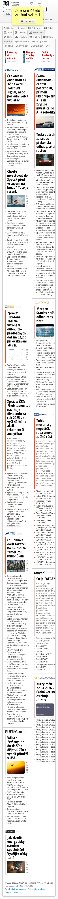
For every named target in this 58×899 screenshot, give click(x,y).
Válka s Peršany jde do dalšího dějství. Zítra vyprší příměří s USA (17, 748)
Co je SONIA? (42, 641)
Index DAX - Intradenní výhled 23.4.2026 (46, 497)
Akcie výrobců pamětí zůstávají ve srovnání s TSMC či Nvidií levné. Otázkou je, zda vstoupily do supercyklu (46, 225)
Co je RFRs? (41, 651)
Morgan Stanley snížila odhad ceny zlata (46, 315)
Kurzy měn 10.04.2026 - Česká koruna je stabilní (47, 755)
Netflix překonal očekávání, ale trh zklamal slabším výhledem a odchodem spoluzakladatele (17, 688)
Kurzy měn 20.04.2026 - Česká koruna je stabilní (47, 726)
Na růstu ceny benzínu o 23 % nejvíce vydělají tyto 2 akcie (18, 146)
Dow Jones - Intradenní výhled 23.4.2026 (46, 533)
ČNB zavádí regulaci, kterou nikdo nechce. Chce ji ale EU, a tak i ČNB (16, 795)
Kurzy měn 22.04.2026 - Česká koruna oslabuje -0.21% (46, 692)
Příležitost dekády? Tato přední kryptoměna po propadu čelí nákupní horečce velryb (17, 130)
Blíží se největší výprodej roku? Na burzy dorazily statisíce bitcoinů (18, 162)
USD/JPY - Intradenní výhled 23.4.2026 (45, 563)
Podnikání (8, 46)
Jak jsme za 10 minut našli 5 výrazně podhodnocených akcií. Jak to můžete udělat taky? (17, 216)
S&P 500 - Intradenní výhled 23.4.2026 (45, 538)
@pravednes (39, 889)
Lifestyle (21, 37)
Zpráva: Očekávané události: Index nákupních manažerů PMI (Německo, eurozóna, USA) (16, 521)
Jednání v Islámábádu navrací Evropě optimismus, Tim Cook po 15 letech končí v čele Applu (18, 642)
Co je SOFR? (42, 648)
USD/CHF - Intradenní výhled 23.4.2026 (46, 558)
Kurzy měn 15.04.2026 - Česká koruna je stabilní (47, 740)
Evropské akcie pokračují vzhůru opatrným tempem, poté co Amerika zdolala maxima (17, 719)
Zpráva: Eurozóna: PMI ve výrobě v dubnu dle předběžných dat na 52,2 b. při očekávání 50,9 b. (17, 329)
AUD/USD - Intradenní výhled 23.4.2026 (46, 553)
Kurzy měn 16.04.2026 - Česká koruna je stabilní (47, 736)
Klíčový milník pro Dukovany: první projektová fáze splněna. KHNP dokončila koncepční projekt (18, 654)
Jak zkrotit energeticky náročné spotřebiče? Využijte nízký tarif (17, 847)
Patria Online (45, 61)
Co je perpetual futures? (47, 664)
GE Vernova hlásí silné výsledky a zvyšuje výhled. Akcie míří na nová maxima (46, 181)
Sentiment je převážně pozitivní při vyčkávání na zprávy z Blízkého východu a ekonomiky (17, 632)
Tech (8, 32)
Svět (48, 46)
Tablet (15, 892)
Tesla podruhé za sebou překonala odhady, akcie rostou (46, 142)
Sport (8, 37)
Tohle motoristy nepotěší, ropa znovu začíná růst (44, 429)
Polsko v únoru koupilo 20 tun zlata (46, 405)
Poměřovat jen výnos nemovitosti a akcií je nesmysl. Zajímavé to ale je (16, 819)
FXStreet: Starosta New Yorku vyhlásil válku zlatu (46, 384)
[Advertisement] (17, 291)
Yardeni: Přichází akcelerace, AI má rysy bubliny (46, 199)
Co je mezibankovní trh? (47, 638)
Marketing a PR (39, 41)
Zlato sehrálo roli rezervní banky (43, 378)
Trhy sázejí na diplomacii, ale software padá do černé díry (17, 811)
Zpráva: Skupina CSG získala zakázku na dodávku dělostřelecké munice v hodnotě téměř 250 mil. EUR (17, 381)
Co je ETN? (41, 669)
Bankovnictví (37, 46)
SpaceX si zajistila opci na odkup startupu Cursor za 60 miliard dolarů (46, 236)
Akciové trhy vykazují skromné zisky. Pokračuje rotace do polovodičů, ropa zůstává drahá (16, 699)
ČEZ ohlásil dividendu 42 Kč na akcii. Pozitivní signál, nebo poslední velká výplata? (17, 88)
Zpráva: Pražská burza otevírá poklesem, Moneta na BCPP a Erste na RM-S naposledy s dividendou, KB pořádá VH (18, 479)
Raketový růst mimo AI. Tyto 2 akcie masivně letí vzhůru (18, 139)
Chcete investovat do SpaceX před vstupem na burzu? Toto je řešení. (17, 181)
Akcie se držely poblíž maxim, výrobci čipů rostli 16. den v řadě (46, 172)
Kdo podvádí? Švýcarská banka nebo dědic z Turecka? (46, 343)
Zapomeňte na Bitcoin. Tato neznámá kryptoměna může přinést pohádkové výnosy (17, 261)
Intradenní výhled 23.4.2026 (44, 502)
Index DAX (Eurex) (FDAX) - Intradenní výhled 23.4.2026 (45, 508)
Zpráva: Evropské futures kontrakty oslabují (15, 504)
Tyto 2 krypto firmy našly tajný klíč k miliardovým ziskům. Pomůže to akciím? (18, 243)
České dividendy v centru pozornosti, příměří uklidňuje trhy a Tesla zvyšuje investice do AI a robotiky (17, 580)
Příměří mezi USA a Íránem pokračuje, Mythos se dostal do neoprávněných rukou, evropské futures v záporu (17, 610)
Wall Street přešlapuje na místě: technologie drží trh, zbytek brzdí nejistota (46, 260)
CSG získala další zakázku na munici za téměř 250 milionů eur (16, 548)
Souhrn (9, 28)
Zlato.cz (29, 61)
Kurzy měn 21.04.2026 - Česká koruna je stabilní (47, 721)
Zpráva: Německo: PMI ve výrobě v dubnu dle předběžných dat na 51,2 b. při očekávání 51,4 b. (18, 392)
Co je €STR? (41, 646)
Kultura (34, 37)
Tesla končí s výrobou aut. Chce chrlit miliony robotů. (17, 122)
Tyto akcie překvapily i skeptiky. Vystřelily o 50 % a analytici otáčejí (17, 153)
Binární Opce (11, 61)
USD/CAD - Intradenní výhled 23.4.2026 (46, 548)
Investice (8, 41)
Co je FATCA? (45, 579)
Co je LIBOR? (42, 659)
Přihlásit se (47, 19)
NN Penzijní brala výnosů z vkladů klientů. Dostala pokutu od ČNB (17, 787)
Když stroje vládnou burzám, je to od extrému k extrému (15, 780)
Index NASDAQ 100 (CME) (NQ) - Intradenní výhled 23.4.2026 (47, 527)
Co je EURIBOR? (44, 654)
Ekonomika (36, 32)
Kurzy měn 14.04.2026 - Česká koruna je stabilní (47, 745)
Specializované (22, 41)
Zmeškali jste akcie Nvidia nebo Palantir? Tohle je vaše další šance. (16, 226)
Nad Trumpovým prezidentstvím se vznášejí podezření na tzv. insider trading (46, 291)
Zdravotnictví (22, 46)
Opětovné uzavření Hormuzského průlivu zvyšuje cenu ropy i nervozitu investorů (16, 677)
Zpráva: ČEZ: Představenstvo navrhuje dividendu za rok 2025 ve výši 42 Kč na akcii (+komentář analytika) (17, 418)
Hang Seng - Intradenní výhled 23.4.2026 (46, 543)
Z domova (34, 28)
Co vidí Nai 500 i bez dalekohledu (45, 349)
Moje (21, 28)
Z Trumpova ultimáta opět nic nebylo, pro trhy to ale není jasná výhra (17, 599)
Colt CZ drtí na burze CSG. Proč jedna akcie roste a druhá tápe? (17, 251)
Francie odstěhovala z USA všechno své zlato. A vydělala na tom (46, 391)
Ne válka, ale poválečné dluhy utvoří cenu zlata (46, 373)
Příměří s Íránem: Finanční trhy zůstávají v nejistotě (18, 804)
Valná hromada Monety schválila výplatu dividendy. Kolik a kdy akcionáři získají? (17, 622)
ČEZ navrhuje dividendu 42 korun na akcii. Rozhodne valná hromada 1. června (17, 591)
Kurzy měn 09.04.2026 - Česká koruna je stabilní (47, 760)
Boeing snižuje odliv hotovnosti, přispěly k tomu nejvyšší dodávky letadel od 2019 (46, 190)
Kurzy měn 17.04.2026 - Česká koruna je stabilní (47, 731)
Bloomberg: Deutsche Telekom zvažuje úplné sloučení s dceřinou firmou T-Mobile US (46, 214)
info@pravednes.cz (19, 889)
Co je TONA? (42, 643)
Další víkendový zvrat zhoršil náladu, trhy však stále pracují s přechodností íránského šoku (17, 666)
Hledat (7, 14)
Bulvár (49, 28)
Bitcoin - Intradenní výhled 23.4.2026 (44, 492)
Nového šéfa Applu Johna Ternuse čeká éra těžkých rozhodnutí (47, 282)
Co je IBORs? (42, 662)
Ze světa (21, 32)
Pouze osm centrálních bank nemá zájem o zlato (46, 362)
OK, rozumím (27, 21)
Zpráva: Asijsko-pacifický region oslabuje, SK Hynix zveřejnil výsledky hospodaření (18, 496)
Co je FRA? (41, 667)
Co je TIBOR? (42, 656)
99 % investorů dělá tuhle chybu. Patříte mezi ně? (18, 235)
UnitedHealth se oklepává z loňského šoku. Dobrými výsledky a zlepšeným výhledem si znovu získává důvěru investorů (47, 272)
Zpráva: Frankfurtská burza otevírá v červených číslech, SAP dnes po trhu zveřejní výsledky (17, 369)
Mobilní (8, 892)
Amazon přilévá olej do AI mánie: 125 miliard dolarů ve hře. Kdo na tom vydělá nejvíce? (17, 272)
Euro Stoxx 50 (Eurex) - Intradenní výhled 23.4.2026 (46, 515)
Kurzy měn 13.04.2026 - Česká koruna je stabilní (47, 750)
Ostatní (48, 37)
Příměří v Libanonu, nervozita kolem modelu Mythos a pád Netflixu (17, 709)
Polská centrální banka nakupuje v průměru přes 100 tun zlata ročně (47, 355)
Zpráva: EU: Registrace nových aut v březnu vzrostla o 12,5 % (17, 511)
